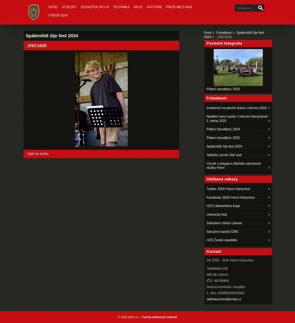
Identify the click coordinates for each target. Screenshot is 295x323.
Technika (121, 7)
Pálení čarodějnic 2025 (223, 89)
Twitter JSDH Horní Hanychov (228, 189)
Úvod (53, 7)
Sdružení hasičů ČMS (222, 231)
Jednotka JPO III (95, 7)
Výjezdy (69, 7)
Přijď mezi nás (179, 7)
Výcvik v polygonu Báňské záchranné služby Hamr (233, 166)
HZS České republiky (221, 240)
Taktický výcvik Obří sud (224, 155)
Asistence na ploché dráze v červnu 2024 (236, 108)
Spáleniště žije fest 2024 (224, 146)
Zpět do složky (38, 153)
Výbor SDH (57, 15)
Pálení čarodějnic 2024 (223, 129)
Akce (138, 7)
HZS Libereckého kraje (223, 206)
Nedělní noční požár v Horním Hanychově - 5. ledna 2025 (237, 119)
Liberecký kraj (216, 214)
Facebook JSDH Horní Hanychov (230, 197)
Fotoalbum (224, 32)
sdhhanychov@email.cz (223, 299)
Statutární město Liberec (224, 223)
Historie (154, 7)
